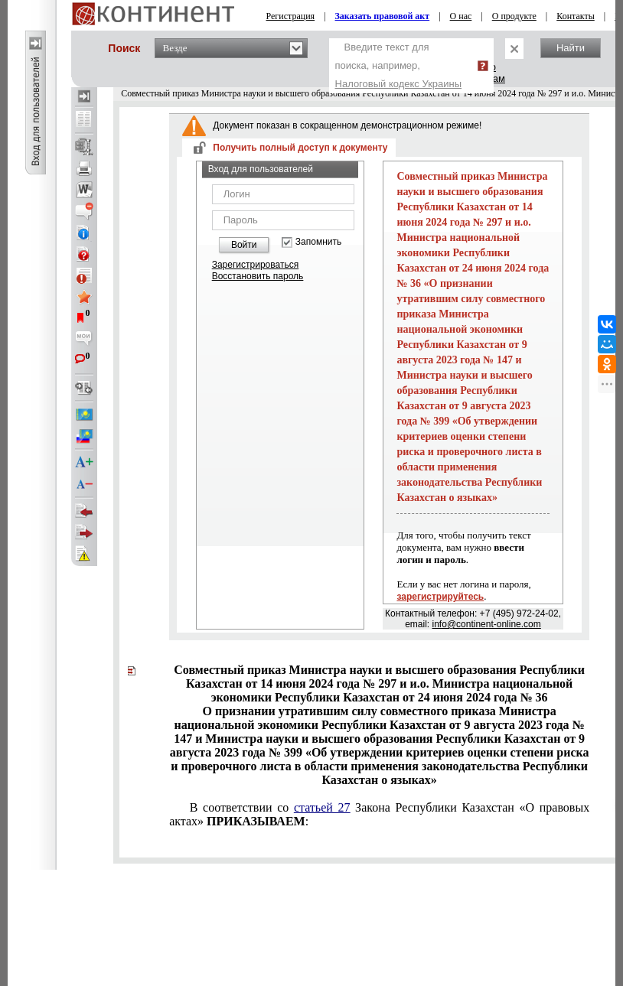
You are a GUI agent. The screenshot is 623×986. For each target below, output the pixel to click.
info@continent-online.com (486, 624)
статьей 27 (322, 807)
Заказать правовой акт (382, 16)
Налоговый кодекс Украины (398, 83)
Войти (244, 244)
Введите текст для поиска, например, (398, 65)
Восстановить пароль (258, 276)
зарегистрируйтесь (440, 596)
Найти (570, 48)
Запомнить (318, 242)
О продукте (514, 16)
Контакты (575, 16)
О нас (461, 16)
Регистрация (290, 16)
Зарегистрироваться (255, 264)
